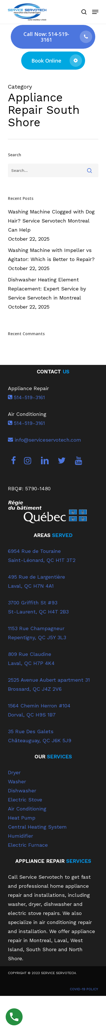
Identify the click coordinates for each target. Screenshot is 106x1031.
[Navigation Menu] (95, 12)
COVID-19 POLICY (84, 989)
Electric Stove (25, 800)
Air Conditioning (27, 809)
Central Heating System (37, 827)
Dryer (14, 772)
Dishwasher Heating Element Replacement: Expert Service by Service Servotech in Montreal (47, 289)
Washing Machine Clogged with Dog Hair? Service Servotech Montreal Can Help (51, 221)
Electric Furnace (28, 845)
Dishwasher (22, 790)
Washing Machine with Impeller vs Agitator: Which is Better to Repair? (51, 254)
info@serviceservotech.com (44, 440)
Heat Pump (21, 818)
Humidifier (20, 836)
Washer (17, 781)
